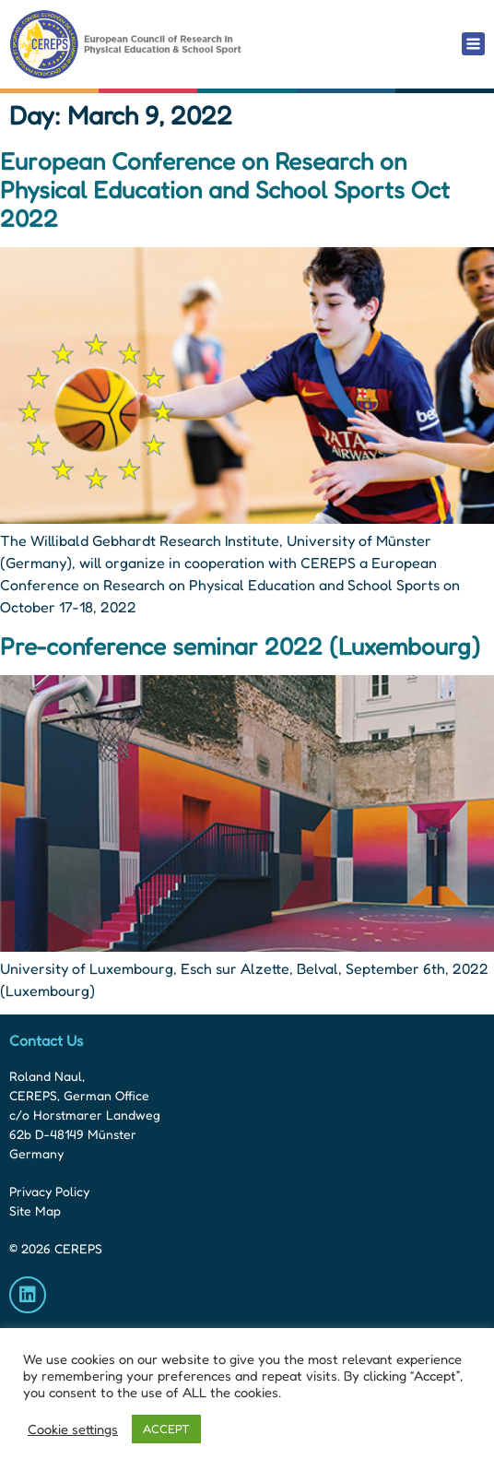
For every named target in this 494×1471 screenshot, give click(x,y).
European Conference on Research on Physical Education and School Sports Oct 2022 (225, 189)
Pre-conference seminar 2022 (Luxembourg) (240, 646)
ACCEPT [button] (166, 1428)
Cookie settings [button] (73, 1429)
